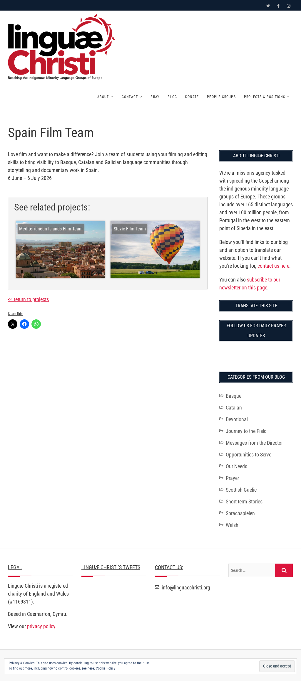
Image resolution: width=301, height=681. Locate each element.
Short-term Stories (244, 501)
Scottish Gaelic (241, 490)
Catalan (234, 407)
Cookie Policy (105, 668)
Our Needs (236, 466)
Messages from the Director (254, 443)
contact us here (273, 266)
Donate (192, 97)
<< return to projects (28, 299)
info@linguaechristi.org (182, 587)
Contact (130, 97)
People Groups (221, 97)
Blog (172, 97)
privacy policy (41, 626)
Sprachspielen (240, 513)
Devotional (237, 419)
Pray (154, 97)
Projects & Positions (264, 97)
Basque (233, 396)
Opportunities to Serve (248, 454)
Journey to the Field (246, 431)
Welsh (232, 525)
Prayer (232, 478)
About (103, 97)
